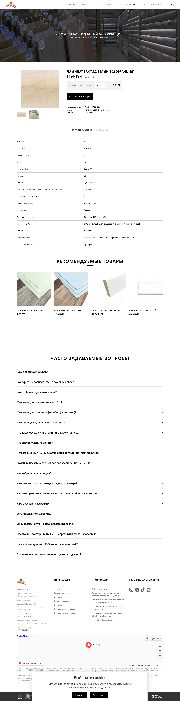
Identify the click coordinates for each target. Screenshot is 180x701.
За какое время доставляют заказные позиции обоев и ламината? (57, 493)
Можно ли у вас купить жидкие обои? (39, 402)
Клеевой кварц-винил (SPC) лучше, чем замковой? (47, 544)
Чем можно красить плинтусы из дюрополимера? (47, 483)
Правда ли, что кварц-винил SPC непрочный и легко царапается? (56, 534)
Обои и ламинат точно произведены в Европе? (45, 524)
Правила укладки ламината (65, 613)
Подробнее (104, 687)
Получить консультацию (79, 97)
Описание (102, 130)
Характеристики (82, 130)
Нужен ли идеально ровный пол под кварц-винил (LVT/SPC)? (53, 463)
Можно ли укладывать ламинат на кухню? (42, 422)
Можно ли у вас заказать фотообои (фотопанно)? (46, 412)
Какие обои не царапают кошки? (37, 392)
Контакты (58, 605)
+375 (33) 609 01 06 (24, 627)
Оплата (57, 589)
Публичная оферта (99, 589)
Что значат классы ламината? (35, 442)
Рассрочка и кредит (62, 593)
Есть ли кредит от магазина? (34, 513)
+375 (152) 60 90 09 (24, 630)
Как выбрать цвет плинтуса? (34, 473)
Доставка (58, 597)
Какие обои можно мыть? (32, 372)
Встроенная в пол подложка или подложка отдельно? (49, 554)
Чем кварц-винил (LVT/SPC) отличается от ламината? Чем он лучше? (58, 453)
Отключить (99, 695)
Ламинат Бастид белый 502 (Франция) (92, 37)
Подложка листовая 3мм (30, 310)
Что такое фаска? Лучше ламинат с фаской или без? (48, 432)
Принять (79, 695)
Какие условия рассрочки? (33, 503)
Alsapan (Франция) (93, 107)
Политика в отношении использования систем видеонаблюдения (108, 601)
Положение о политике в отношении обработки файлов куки (107, 614)
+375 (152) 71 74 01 (24, 616)
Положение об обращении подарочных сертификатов (108, 607)
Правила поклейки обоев (64, 609)
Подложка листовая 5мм (67, 310)
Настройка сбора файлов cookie (105, 620)
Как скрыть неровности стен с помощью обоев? (46, 382)
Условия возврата (61, 601)
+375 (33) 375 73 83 (24, 613)
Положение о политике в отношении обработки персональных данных (107, 594)
